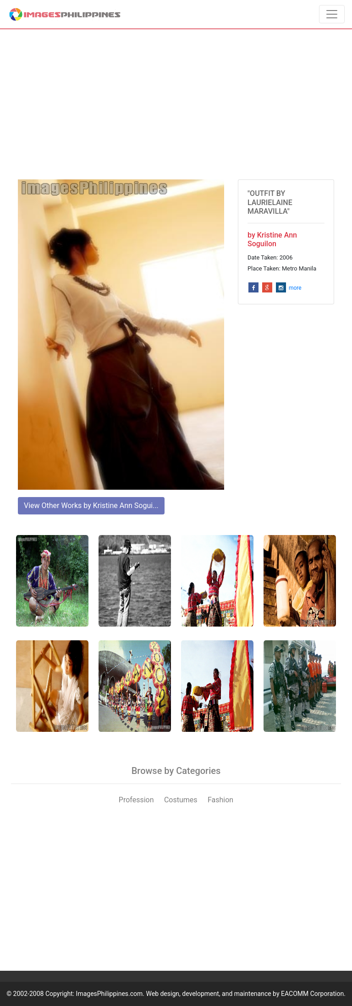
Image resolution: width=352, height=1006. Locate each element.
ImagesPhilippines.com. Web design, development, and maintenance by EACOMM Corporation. (211, 993)
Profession (136, 799)
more (295, 288)
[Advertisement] (176, 104)
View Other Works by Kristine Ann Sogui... (91, 505)
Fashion (220, 799)
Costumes (181, 799)
